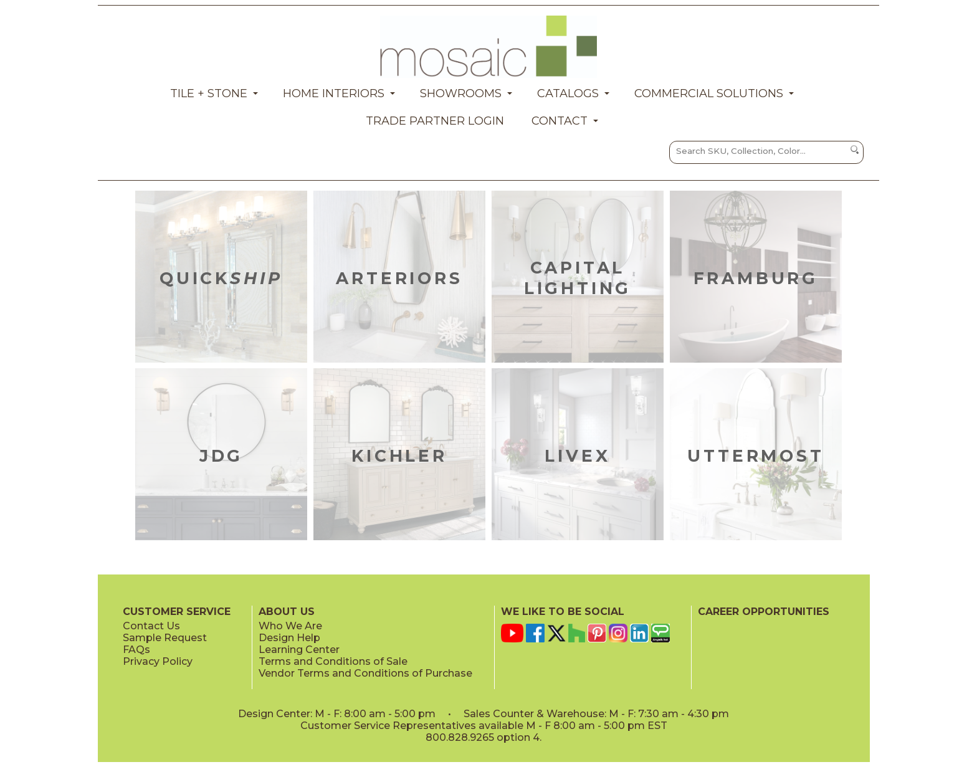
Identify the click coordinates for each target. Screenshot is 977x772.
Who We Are (290, 626)
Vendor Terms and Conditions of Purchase (365, 673)
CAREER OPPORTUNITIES (763, 611)
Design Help (289, 638)
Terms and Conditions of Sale (333, 661)
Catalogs (568, 93)
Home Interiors (333, 93)
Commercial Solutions (708, 93)
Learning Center (299, 649)
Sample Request (165, 638)
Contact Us (151, 626)
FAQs (136, 649)
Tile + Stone (208, 93)
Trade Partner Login (435, 121)
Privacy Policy (158, 661)
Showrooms (461, 93)
